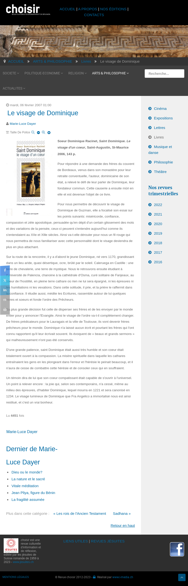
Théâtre (160, 172)
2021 (158, 214)
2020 (158, 224)
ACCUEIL (67, 9)
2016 (158, 262)
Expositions (163, 118)
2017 (158, 252)
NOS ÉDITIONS (113, 9)
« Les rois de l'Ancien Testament (79, 513)
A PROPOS (87, 9)
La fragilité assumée (28, 499)
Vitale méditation (25, 486)
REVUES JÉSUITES (108, 541)
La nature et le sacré (28, 479)
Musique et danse (160, 150)
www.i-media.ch (122, 577)
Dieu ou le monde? (27, 472)
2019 (158, 233)
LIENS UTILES (75, 541)
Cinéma (160, 108)
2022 (158, 205)
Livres (159, 137)
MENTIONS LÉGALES (15, 576)
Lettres (159, 128)
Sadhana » (122, 513)
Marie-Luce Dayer (23, 124)
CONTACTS (94, 15)
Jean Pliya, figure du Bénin (33, 493)
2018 (158, 243)
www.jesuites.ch (23, 562)
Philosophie (163, 162)
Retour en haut (123, 525)
